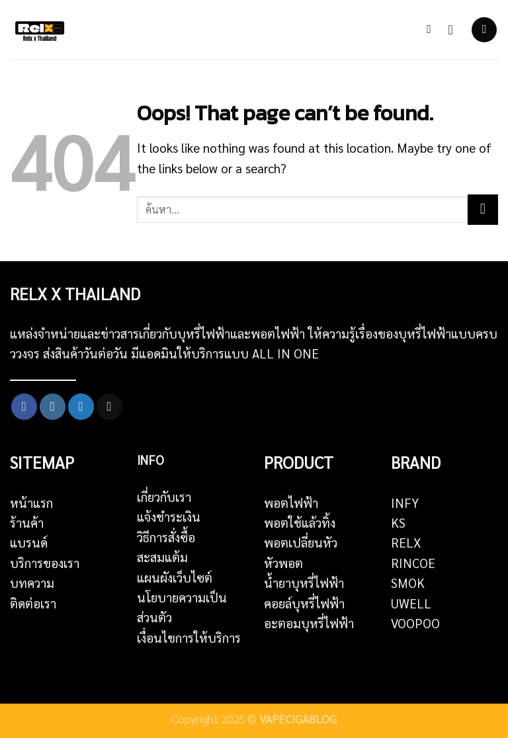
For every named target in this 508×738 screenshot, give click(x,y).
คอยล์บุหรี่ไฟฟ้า (304, 603)
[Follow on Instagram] (52, 406)
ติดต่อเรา (33, 603)
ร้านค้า (27, 522)
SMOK (408, 583)
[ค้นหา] (433, 30)
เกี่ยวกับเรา (164, 497)
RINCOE (413, 563)
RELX (406, 542)
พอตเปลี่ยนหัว (300, 542)
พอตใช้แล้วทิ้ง (299, 522)
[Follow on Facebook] (24, 406)
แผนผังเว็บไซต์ (174, 577)
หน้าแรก (31, 503)
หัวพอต (283, 563)
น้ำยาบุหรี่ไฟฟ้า (304, 583)
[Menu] (484, 29)
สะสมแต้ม (162, 557)
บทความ (32, 583)
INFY (405, 503)
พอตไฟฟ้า (291, 503)
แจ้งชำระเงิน (168, 516)
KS (398, 522)
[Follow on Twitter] (81, 406)
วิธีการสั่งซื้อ (166, 537)
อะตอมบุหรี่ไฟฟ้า (309, 623)
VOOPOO (415, 623)
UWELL (411, 603)
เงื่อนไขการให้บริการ (189, 637)
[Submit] (483, 209)
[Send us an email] (109, 406)
